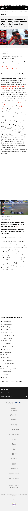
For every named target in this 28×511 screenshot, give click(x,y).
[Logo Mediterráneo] (14, 478)
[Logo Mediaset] (14, 403)
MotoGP (12, 381)
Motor (7, 381)
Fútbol (16, 11)
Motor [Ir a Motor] (7, 8)
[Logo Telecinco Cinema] (14, 459)
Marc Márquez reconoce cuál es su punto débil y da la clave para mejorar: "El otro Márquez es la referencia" (12, 224)
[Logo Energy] (14, 444)
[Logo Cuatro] (14, 419)
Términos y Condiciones (14, 485)
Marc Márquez (19, 381)
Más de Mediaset (14, 393)
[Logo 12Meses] (14, 464)
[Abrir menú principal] (26, 8)
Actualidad (14, 389)
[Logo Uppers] (14, 454)
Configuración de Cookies (14, 489)
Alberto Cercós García (6, 51)
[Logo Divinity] (14, 424)
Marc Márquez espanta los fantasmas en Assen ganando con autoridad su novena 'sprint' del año (12, 231)
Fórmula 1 (21, 11)
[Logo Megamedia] (15, 499)
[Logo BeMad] (14, 449)
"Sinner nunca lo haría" (6, 5)
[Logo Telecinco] (14, 415)
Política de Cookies (14, 490)
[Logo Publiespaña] (14, 473)
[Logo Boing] (14, 439)
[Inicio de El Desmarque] (2, 8)
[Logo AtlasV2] (14, 468)
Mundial (11, 11)
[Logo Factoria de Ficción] (14, 434)
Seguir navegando (14, 397)
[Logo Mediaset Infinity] (14, 410)
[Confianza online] (14, 505)
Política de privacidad (14, 487)
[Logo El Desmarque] (14, 429)
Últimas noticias (4, 11)
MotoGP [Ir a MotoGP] (3, 14)
